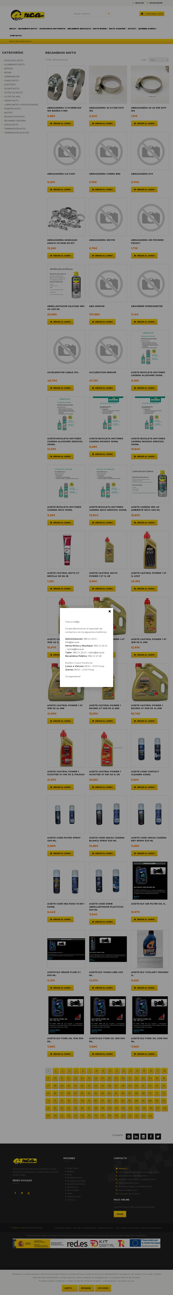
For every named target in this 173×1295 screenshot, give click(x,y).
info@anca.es (72, 642)
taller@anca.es (96, 652)
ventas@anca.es (75, 649)
